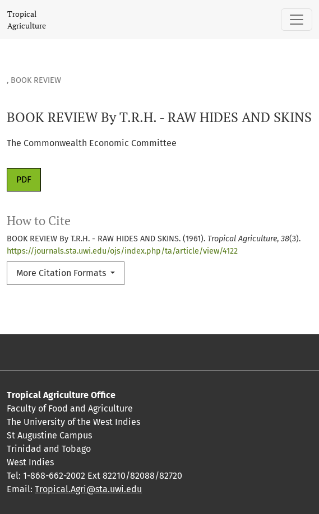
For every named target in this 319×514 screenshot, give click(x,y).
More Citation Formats (62, 273)
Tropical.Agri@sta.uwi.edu (88, 489)
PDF (23, 179)
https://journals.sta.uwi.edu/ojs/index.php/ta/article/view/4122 (122, 251)
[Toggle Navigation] (296, 19)
